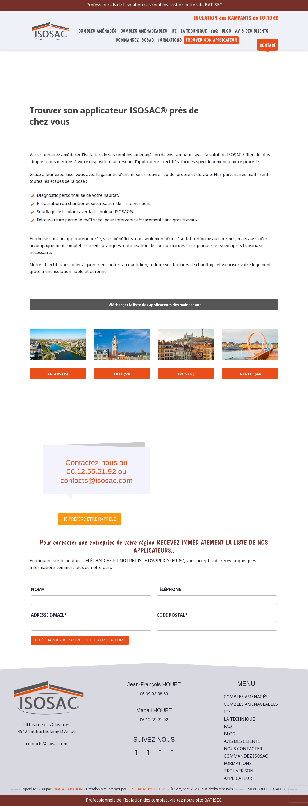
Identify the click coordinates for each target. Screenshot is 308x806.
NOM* (37, 589)
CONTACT (267, 46)
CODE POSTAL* (172, 615)
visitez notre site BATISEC (196, 5)
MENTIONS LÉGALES (266, 789)
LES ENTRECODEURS (147, 789)
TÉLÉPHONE (169, 589)
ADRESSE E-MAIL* (49, 615)
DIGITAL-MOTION (67, 789)
